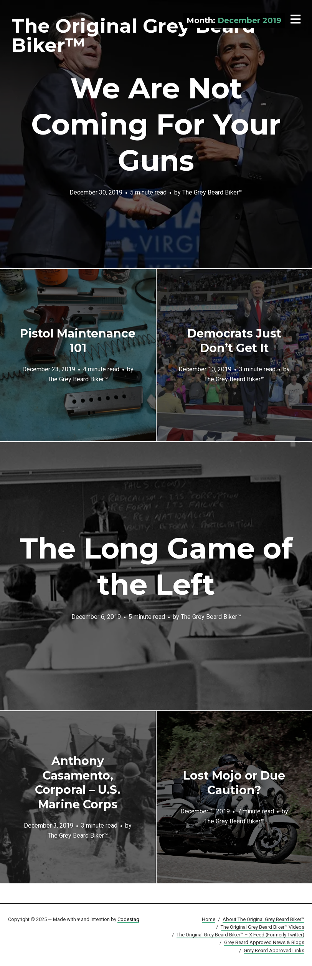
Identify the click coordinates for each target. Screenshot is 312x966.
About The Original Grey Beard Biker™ (263, 919)
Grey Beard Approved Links (274, 950)
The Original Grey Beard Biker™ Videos (262, 927)
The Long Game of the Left (156, 566)
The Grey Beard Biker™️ (212, 192)
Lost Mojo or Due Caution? (234, 782)
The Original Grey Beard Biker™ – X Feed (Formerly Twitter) (240, 935)
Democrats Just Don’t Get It (234, 340)
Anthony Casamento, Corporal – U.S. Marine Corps (78, 782)
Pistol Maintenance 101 (77, 340)
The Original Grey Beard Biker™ (134, 35)
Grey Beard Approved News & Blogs (264, 942)
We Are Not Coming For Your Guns (156, 124)
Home (208, 919)
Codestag (128, 919)
